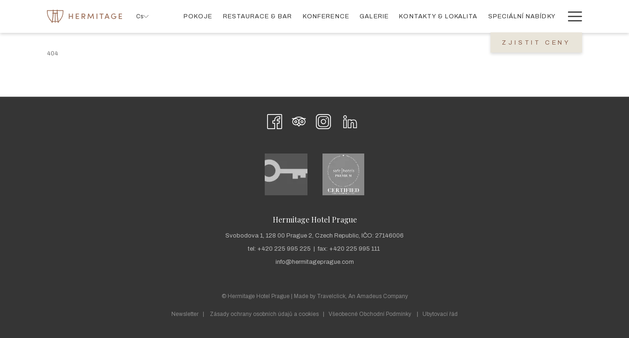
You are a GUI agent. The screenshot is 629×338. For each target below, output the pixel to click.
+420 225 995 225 (284, 249)
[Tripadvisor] (299, 120)
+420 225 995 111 (354, 249)
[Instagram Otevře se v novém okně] (323, 120)
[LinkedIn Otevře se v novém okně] (350, 120)
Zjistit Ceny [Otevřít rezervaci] (536, 42)
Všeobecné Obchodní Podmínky (370, 314)
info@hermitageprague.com (315, 262)
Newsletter (185, 314)
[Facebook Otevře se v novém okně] (274, 120)
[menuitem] (197, 16)
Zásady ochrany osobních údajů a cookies (264, 314)
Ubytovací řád (440, 314)
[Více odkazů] (571, 16)
